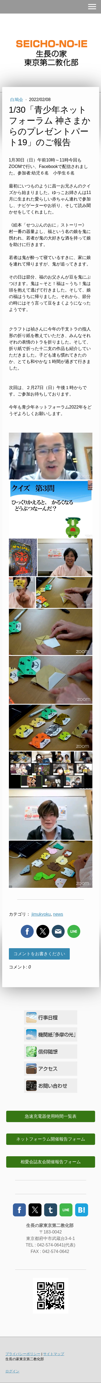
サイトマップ (53, 1354)
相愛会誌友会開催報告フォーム (50, 1161)
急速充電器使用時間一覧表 (50, 1116)
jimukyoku (41, 914)
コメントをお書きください (39, 953)
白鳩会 (17, 99)
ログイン (12, 1371)
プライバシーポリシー (22, 1354)
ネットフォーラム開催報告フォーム (50, 1139)
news (58, 914)
